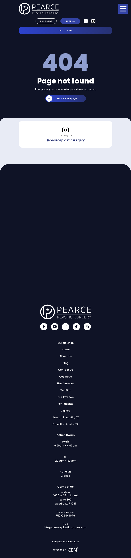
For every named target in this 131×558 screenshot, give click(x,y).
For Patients (65, 404)
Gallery (65, 410)
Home (65, 349)
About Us (66, 356)
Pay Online (46, 21)
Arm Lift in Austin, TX (65, 417)
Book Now (66, 30)
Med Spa (65, 390)
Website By (65, 550)
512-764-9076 (65, 515)
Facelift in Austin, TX (65, 424)
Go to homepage (61, 98)
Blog (66, 363)
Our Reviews (66, 397)
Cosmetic (65, 376)
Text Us (70, 21)
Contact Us (65, 370)
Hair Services (65, 383)
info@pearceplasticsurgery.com (65, 527)
